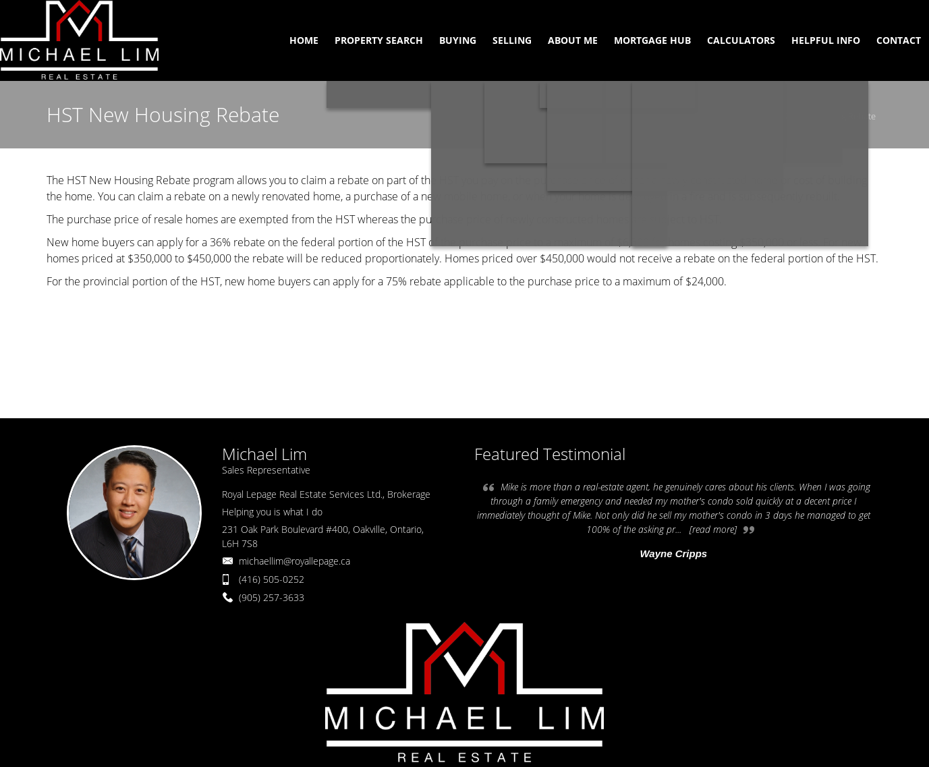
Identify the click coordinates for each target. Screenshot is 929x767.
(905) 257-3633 (271, 597)
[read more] (713, 529)
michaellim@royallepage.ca (294, 561)
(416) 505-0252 (271, 579)
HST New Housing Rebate (826, 116)
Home (751, 116)
